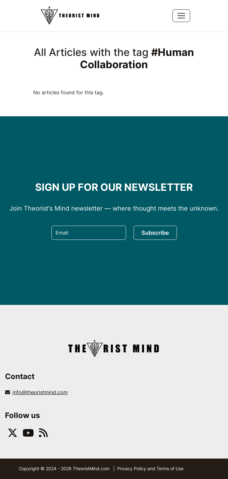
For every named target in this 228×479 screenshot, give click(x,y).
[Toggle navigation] (181, 15)
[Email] (88, 233)
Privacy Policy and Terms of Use (150, 468)
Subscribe (155, 232)
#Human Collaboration (137, 58)
